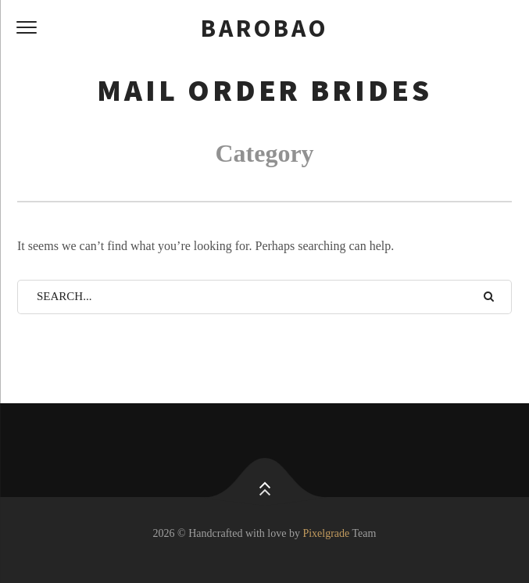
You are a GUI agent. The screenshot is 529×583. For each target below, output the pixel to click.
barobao (264, 28)
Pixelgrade (325, 533)
